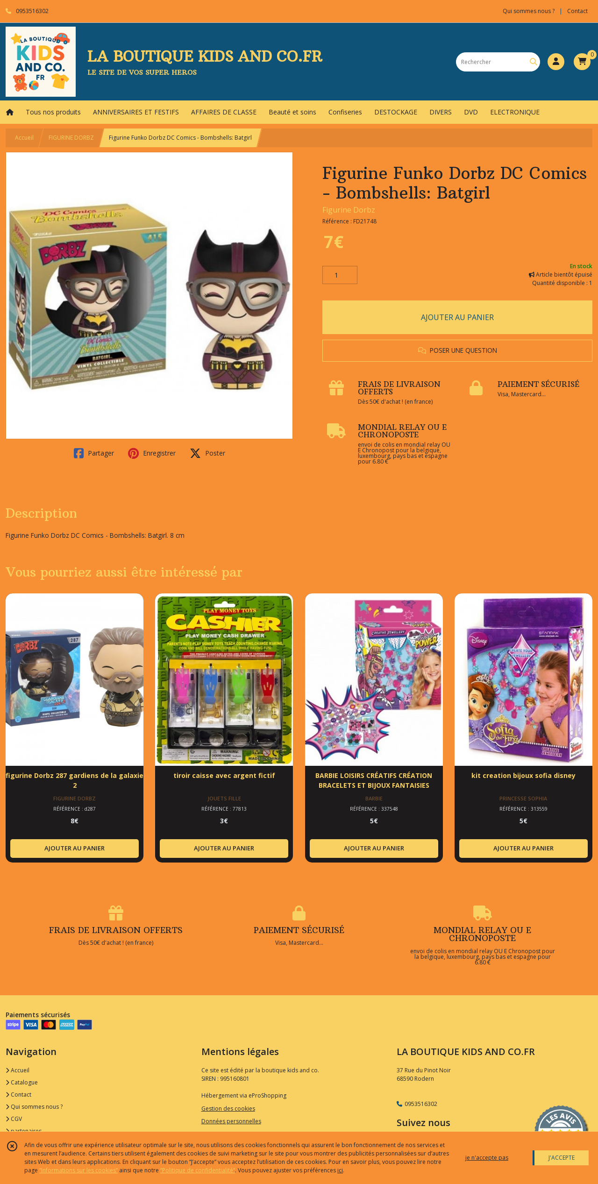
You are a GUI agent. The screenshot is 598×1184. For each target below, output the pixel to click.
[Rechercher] (533, 62)
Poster (207, 453)
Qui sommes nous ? (34, 1107)
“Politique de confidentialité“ (197, 1170)
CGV (14, 1119)
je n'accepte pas (486, 1158)
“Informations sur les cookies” (78, 1170)
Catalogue (22, 1082)
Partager (94, 453)
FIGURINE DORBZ (71, 138)
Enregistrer (152, 453)
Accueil (24, 138)
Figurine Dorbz (348, 210)
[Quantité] (339, 275)
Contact (577, 11)
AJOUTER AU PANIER (457, 317)
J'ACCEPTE (561, 1158)
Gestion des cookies (228, 1109)
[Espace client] (556, 61)
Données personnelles (231, 1121)
